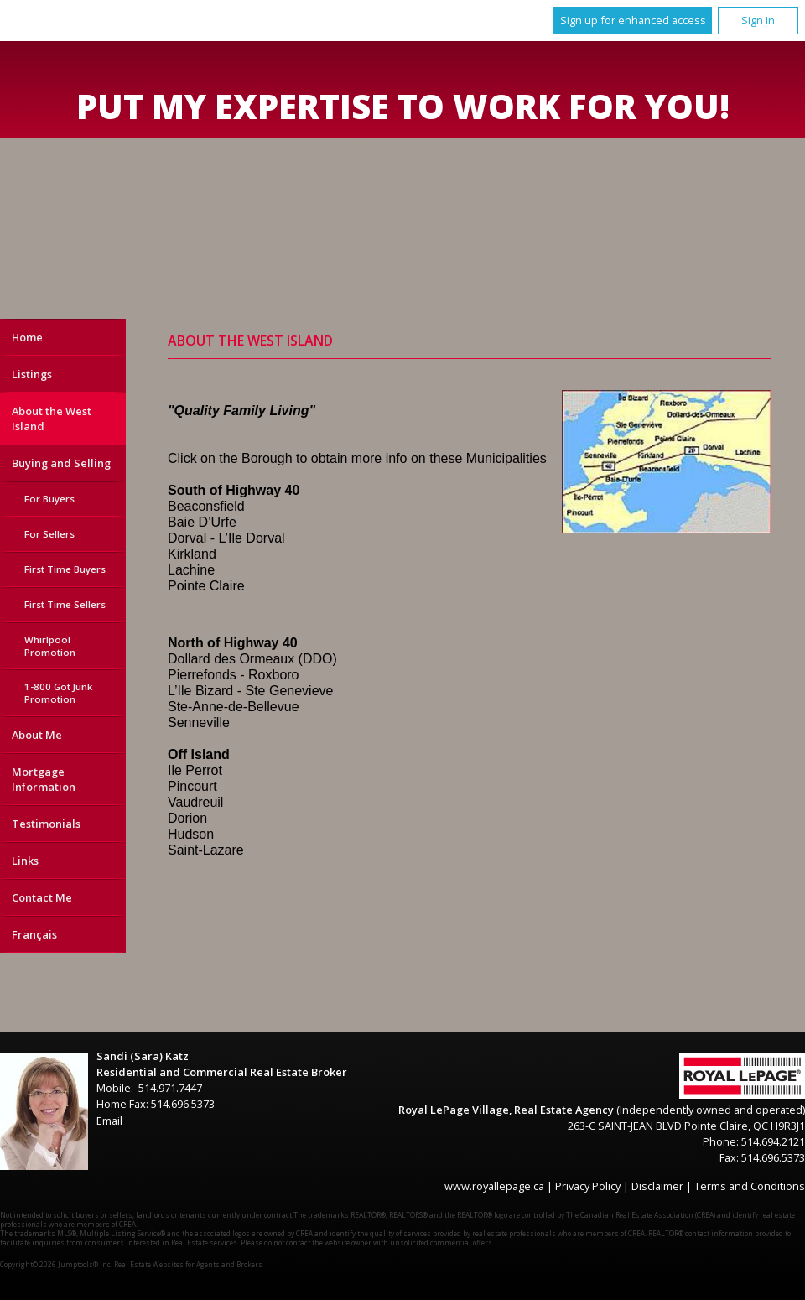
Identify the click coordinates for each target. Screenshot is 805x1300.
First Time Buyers (65, 569)
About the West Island (51, 418)
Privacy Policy (588, 1185)
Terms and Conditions (749, 1185)
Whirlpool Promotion (49, 645)
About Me (37, 734)
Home (27, 337)
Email (109, 1120)
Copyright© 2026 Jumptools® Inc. (56, 1264)
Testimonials (46, 823)
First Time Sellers (65, 604)
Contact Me (42, 897)
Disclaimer (657, 1185)
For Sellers (49, 534)
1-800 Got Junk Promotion (58, 692)
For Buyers (49, 498)
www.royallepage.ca (494, 1185)
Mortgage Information (43, 779)
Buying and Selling (61, 463)
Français (34, 934)
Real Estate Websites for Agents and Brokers (188, 1264)
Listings (32, 374)
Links (25, 860)
